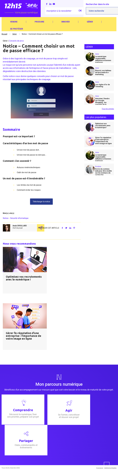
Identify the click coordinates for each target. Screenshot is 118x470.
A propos (99, 468)
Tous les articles (108, 109)
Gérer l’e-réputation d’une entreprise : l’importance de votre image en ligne (23, 336)
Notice (5, 218)
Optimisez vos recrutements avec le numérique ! (24, 278)
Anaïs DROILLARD (20, 226)
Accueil (4, 34)
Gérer (14, 34)
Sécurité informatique (19, 218)
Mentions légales (110, 468)
